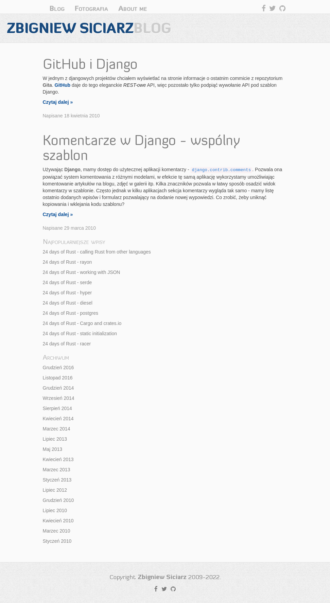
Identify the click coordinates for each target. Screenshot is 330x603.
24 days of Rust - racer (67, 343)
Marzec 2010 (56, 531)
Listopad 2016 (58, 377)
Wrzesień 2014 (58, 398)
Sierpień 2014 (57, 408)
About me (132, 8)
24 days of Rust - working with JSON (81, 272)
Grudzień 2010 (58, 500)
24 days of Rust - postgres (70, 313)
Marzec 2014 (56, 428)
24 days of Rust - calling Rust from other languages (97, 252)
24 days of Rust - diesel (67, 303)
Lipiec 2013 (55, 439)
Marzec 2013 (56, 469)
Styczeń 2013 (57, 480)
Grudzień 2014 (58, 388)
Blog (57, 8)
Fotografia (91, 8)
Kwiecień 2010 (58, 520)
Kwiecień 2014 (58, 418)
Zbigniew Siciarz (89, 28)
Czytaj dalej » (58, 102)
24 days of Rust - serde (67, 282)
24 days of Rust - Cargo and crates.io (82, 323)
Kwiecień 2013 (58, 459)
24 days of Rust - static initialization (80, 333)
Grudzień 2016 (58, 367)
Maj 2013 (53, 449)
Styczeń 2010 (57, 541)
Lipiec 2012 (55, 490)
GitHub (63, 85)
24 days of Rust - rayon (67, 262)
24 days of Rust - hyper (67, 292)
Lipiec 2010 (55, 510)
